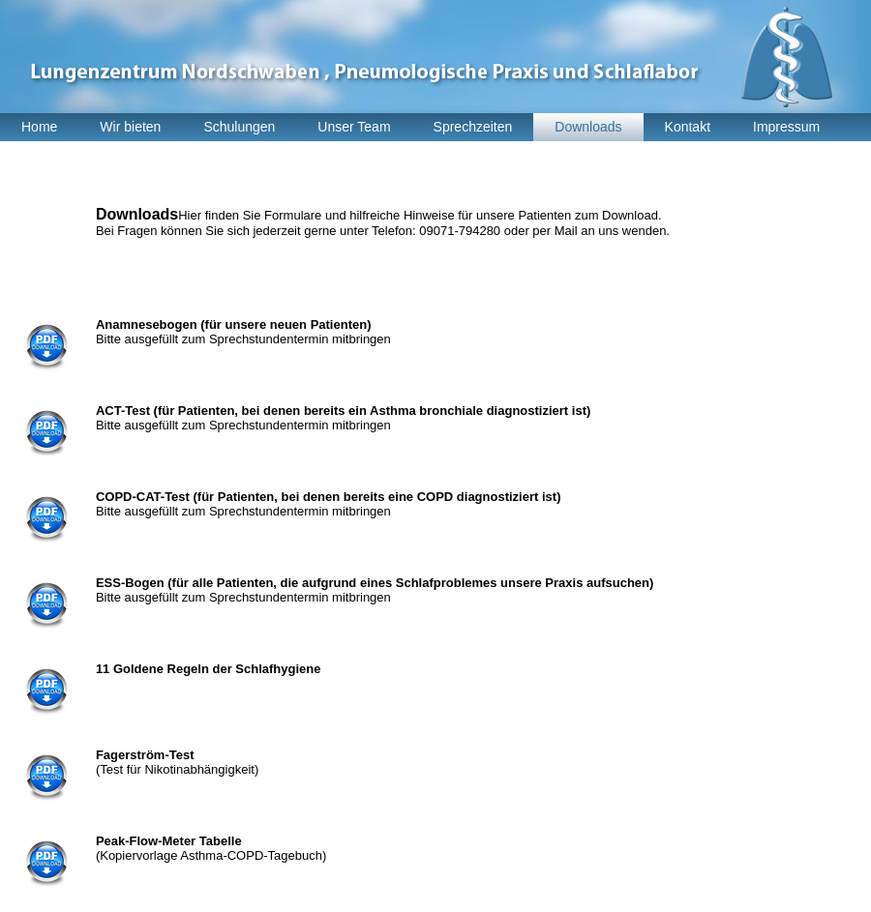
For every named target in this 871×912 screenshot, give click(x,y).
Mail (568, 230)
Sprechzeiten (473, 126)
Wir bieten (130, 126)
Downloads (588, 126)
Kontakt (687, 126)
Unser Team (353, 126)
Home (39, 126)
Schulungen (239, 126)
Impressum (786, 126)
